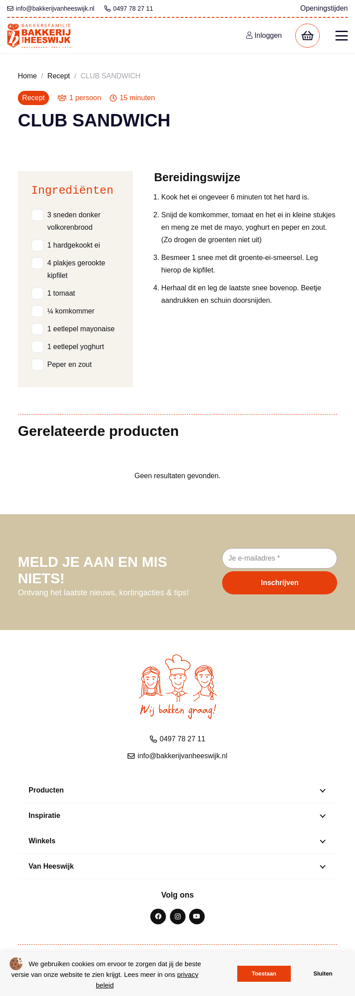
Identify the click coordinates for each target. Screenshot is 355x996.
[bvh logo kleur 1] (38, 36)
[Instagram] (178, 916)
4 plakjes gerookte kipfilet (76, 269)
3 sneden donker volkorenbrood (73, 221)
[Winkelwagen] (307, 36)
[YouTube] (197, 916)
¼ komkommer (71, 311)
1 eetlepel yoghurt (75, 346)
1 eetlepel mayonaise (81, 329)
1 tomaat (61, 293)
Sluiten (323, 973)
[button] (342, 35)
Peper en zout (69, 364)
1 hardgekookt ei (73, 245)
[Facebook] (158, 916)
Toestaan (264, 973)
